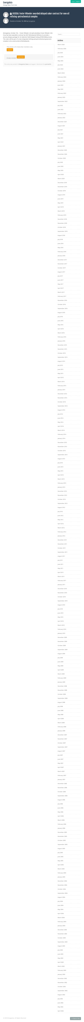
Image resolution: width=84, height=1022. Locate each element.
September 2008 (62, 698)
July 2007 (60, 755)
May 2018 (60, 247)
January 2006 (61, 828)
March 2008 (61, 722)
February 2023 (62, 93)
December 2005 (62, 832)
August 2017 (61, 272)
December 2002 (62, 978)
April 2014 (61, 426)
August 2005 (61, 848)
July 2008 (60, 706)
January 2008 (61, 731)
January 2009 (61, 682)
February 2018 (62, 251)
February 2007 (62, 775)
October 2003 (62, 938)
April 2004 (61, 913)
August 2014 (61, 410)
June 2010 (60, 613)
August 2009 (61, 653)
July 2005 (60, 852)
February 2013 (62, 483)
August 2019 (61, 195)
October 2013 (62, 450)
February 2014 (62, 434)
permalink (48, 64)
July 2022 (60, 105)
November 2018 (62, 223)
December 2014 (62, 394)
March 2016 (61, 333)
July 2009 (60, 657)
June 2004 (60, 905)
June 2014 (60, 418)
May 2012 (60, 519)
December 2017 (62, 260)
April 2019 (61, 207)
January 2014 (61, 438)
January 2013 (61, 487)
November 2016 (62, 300)
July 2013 (60, 463)
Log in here (21, 57)
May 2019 (60, 203)
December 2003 (62, 930)
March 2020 (61, 178)
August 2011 (61, 556)
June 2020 (60, 166)
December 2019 (62, 182)
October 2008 (62, 694)
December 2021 (62, 122)
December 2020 (62, 150)
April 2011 (61, 572)
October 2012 (62, 499)
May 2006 (60, 812)
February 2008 (62, 727)
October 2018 (62, 227)
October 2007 (62, 743)
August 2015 (61, 361)
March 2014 (61, 430)
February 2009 (62, 678)
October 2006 (62, 791)
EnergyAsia (7, 2)
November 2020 (62, 154)
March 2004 (61, 917)
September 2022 (62, 101)
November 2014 (62, 398)
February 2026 (62, 48)
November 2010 (62, 593)
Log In (73, 1)
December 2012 (62, 491)
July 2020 (60, 162)
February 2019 (62, 215)
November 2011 (62, 544)
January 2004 (61, 925)
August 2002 (61, 995)
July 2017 (60, 276)
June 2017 (60, 280)
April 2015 (61, 377)
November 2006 (62, 787)
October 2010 (62, 597)
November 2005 (62, 836)
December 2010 (62, 588)
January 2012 (61, 536)
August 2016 (61, 312)
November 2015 (62, 349)
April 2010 (61, 621)
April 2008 (61, 718)
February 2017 (62, 296)
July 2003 (60, 950)
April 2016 (61, 329)
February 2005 (62, 873)
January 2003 (61, 974)
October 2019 (62, 191)
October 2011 (62, 548)
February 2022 (62, 113)
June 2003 (60, 954)
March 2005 (61, 869)
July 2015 (60, 365)
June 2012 (60, 515)
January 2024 (61, 81)
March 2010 (61, 625)
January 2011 (61, 584)
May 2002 (60, 1007)
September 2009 (62, 649)
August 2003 (61, 946)
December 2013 (62, 442)
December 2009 (62, 637)
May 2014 (60, 422)
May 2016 (60, 325)
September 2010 (62, 601)
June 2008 (60, 710)
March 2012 (61, 528)
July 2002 (60, 999)
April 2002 (61, 1011)
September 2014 (62, 406)
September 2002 (62, 990)
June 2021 (60, 134)
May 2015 (60, 373)
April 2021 (61, 142)
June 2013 (60, 467)
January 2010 (61, 633)
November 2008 (62, 690)
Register (78, 1)
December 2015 (62, 345)
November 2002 (62, 982)
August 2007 (61, 751)
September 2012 (62, 503)
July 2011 (60, 560)
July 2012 (60, 511)
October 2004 (62, 889)
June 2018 (60, 243)
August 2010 (61, 605)
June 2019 (60, 199)
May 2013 (60, 471)
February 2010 (62, 629)
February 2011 (62, 580)
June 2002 (60, 1003)
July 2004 (60, 901)
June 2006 (60, 808)
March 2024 (61, 73)
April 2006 (61, 816)
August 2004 (61, 897)
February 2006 (62, 824)
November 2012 (62, 495)
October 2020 (62, 158)
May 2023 (60, 89)
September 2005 (62, 844)
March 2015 (61, 381)
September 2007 (62, 747)
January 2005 (61, 877)
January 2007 (61, 779)
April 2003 (61, 962)
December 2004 (62, 881)
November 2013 (62, 446)
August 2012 (61, 507)
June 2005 (60, 856)
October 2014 (62, 402)
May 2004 (60, 909)
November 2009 (62, 641)
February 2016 (62, 337)
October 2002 (62, 986)
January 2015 (61, 389)
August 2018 (61, 235)
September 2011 (62, 552)
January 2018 (61, 255)
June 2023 (60, 85)
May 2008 (60, 714)
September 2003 (62, 942)
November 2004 (62, 885)
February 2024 (62, 77)
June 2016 (60, 320)
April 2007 (61, 767)
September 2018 (62, 231)
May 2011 (60, 568)
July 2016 (60, 316)
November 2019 (62, 186)
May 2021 (60, 138)
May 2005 (60, 861)
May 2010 (60, 617)
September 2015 (62, 357)
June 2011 (60, 564)
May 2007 (60, 763)
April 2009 (61, 670)
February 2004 (62, 921)
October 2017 (62, 268)
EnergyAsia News (24, 64)
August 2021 (61, 126)
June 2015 (60, 369)
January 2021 (61, 146)
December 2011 (62, 540)
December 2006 (62, 783)
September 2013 (62, 454)
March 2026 (61, 44)
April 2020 (61, 174)
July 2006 (60, 804)
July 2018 (60, 239)
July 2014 (60, 414)
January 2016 (61, 341)
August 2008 (61, 702)
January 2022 (61, 117)
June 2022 (60, 109)
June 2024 (60, 69)
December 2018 (62, 219)
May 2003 (60, 958)
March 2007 (61, 771)
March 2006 (61, 820)
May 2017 (60, 284)
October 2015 (62, 353)
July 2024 (60, 65)
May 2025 (60, 61)
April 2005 (61, 865)
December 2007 (62, 735)
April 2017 (61, 288)
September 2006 (62, 796)
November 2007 (62, 739)
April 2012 (61, 523)
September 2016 (62, 308)
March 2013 (61, 479)
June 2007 (60, 759)
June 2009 (60, 662)
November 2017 (62, 264)
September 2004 (62, 893)
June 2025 (60, 57)
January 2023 (61, 97)
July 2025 (60, 52)
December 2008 (62, 686)
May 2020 (60, 170)
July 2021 (60, 130)
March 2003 (61, 966)
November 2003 (62, 934)
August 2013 (61, 459)
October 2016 (62, 304)
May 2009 (60, 666)
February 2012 (62, 532)
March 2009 (61, 674)
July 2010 (60, 609)
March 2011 (61, 576)
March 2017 (61, 292)
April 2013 (61, 475)
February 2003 (62, 970)
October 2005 (62, 840)
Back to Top (75, 1018)
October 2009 (62, 645)
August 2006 (61, 800)
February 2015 (62, 385)
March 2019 (61, 211)
